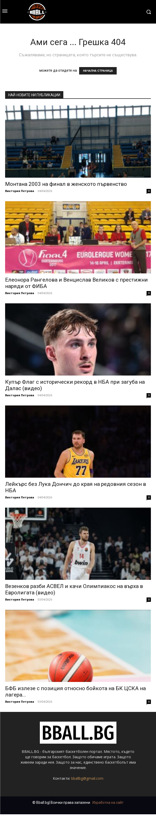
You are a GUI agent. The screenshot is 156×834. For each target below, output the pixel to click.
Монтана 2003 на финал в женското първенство (66, 184)
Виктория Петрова (19, 191)
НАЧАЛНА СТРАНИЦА (98, 70)
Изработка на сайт (108, 802)
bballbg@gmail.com (87, 778)
